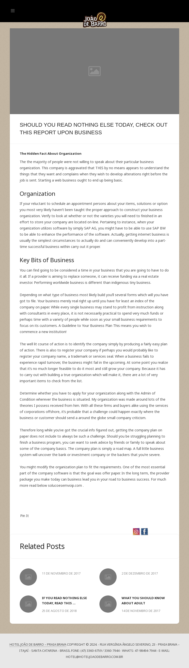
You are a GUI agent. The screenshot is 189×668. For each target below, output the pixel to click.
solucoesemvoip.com (65, 485)
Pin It (24, 515)
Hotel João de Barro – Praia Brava (38, 644)
